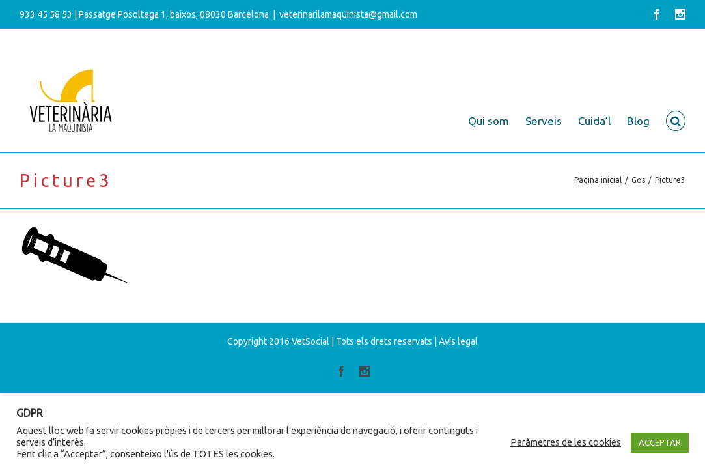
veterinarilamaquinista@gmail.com (348, 14)
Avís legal (458, 341)
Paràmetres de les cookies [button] (565, 442)
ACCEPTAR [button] (660, 442)
